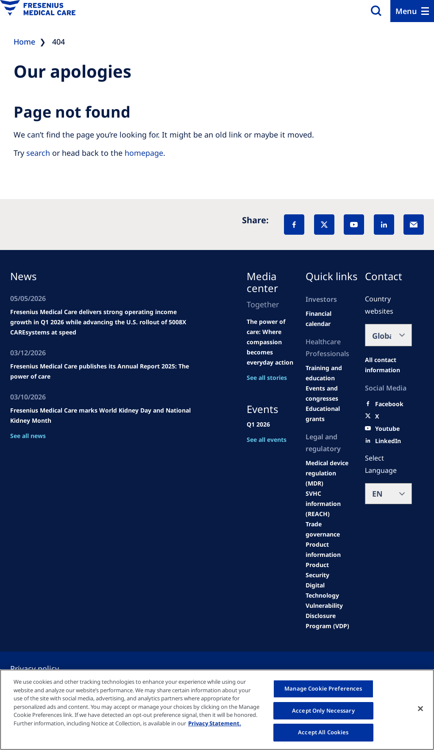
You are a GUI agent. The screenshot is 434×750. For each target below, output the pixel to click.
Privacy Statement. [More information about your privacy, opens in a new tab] (214, 723)
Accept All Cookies (323, 732)
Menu (406, 11)
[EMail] (413, 224)
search (38, 153)
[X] (324, 224)
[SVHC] (329, 504)
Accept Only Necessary (323, 710)
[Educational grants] (329, 414)
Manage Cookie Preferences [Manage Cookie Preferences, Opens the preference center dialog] (323, 688)
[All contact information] (388, 365)
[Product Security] (329, 570)
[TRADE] (329, 529)
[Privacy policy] (44, 668)
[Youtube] (387, 429)
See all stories (267, 378)
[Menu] (412, 11)
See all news (28, 436)
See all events (267, 439)
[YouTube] (354, 224)
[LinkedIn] (384, 224)
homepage (144, 153)
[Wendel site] (329, 373)
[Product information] (329, 549)
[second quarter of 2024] (329, 319)
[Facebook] (294, 224)
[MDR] (329, 473)
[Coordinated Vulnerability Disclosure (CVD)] (329, 605)
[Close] (420, 708)
